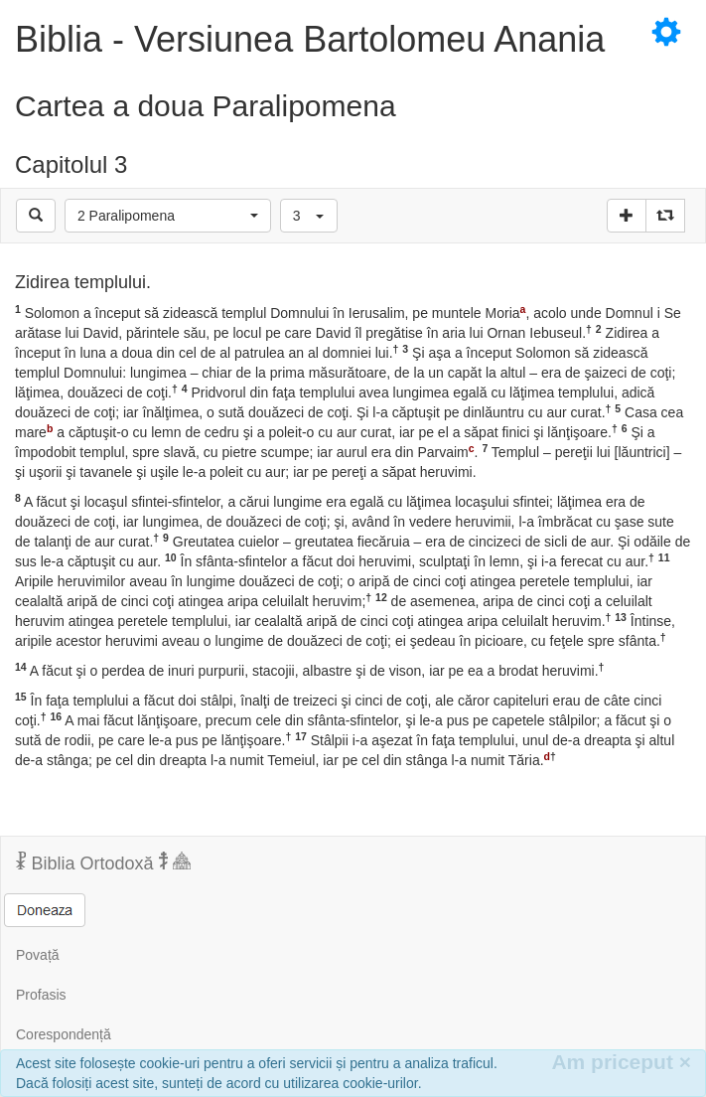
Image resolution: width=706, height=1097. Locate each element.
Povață (38, 955)
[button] (168, 216)
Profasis (41, 995)
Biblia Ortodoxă (103, 862)
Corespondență (63, 1034)
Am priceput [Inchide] (621, 1061)
